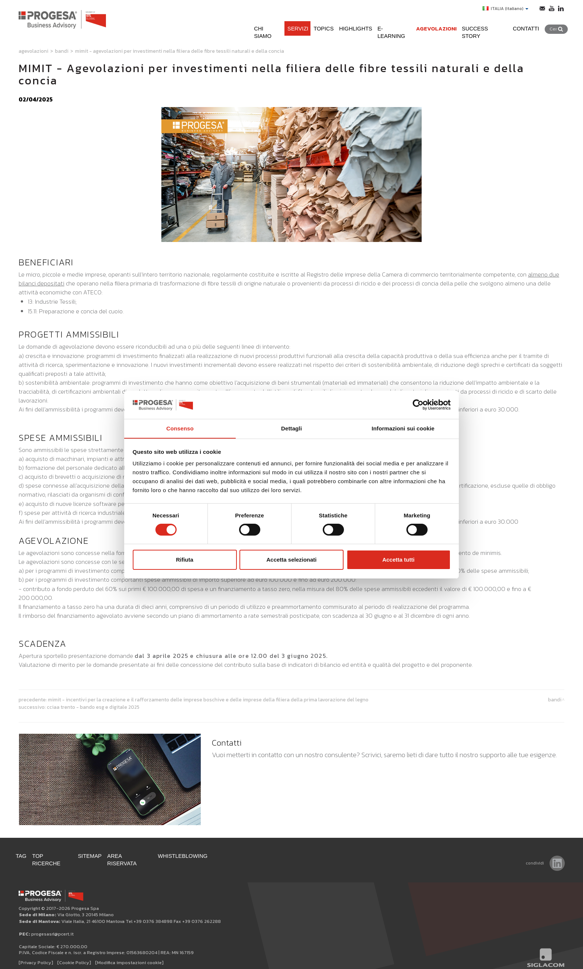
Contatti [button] (531, 25)
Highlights (343, 25)
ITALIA (503, 9)
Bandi (61, 51)
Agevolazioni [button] (432, 25)
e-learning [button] (386, 25)
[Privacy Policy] (36, 954)
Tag (24, 855)
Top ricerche (59, 855)
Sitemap (100, 855)
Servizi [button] (279, 25)
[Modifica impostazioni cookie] (129, 954)
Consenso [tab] (179, 428)
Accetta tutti (398, 560)
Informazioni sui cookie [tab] (403, 428)
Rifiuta (184, 560)
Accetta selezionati (291, 560)
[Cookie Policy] (74, 954)
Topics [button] (308, 25)
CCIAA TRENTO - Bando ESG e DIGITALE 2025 (93, 707)
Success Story (485, 25)
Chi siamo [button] (246, 25)
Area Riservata (144, 855)
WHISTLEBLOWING (202, 855)
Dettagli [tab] (291, 428)
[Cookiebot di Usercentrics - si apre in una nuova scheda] (418, 404)
